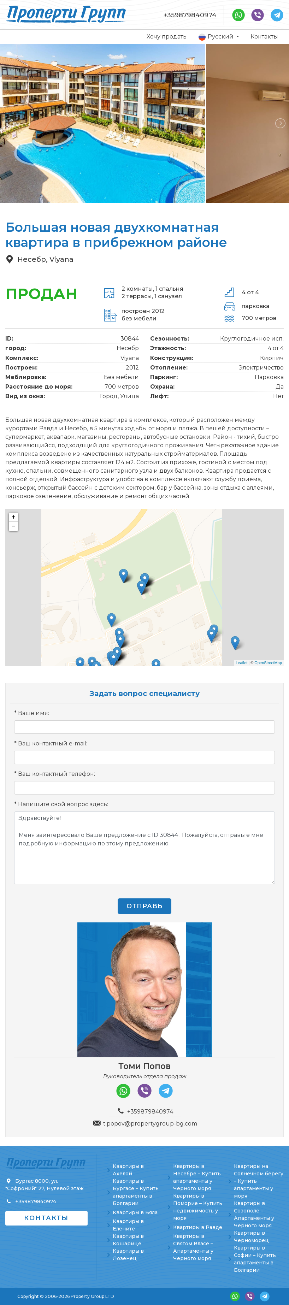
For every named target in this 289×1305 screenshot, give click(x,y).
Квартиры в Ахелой (128, 1170)
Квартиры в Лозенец (128, 1255)
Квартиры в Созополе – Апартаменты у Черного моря (254, 1214)
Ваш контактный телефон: (56, 773)
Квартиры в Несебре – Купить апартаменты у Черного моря (197, 1177)
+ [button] (14, 517)
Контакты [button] (46, 1218)
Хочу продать (167, 36)
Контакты (264, 36)
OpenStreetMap (268, 663)
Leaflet (241, 663)
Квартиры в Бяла (135, 1212)
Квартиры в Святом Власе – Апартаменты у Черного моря (193, 1247)
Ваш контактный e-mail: (52, 743)
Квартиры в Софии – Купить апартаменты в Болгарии (255, 1259)
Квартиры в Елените (128, 1225)
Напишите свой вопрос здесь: (63, 804)
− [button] (14, 526)
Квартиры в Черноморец (251, 1237)
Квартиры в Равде (197, 1227)
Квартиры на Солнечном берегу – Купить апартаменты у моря (258, 1181)
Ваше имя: (33, 713)
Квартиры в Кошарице (128, 1240)
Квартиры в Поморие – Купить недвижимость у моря (197, 1207)
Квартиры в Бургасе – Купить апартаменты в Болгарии (136, 1192)
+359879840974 (190, 15)
